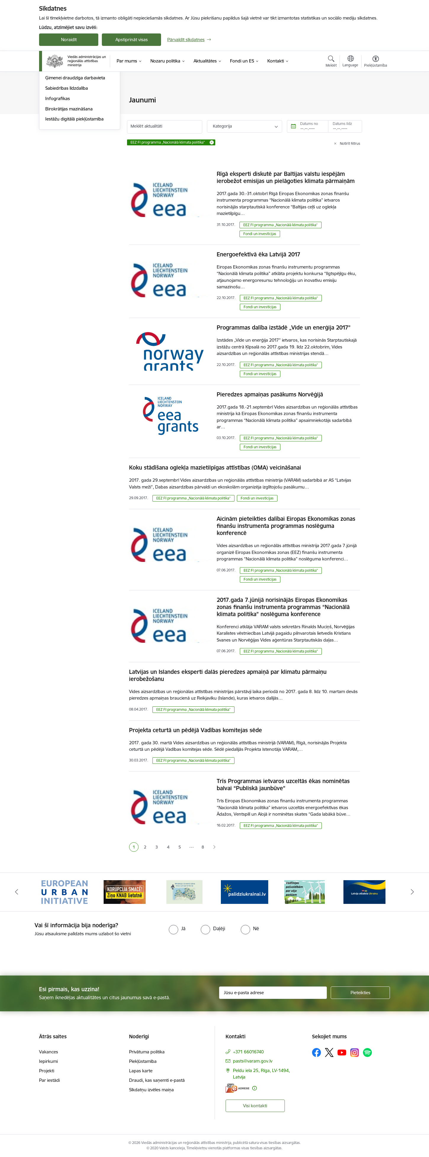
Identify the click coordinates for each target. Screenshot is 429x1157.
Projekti (46, 1071)
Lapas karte (140, 1071)
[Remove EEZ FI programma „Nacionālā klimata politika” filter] (212, 142)
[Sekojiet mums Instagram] (354, 1052)
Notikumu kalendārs (65, 100)
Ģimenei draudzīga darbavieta (75, 141)
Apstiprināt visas (131, 39)
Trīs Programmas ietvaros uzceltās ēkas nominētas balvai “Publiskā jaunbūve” (283, 784)
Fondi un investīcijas (259, 234)
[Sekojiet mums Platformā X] (329, 1052)
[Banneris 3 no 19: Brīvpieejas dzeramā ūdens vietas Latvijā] (184, 891)
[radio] (177, 928)
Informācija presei (63, 121)
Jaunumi (53, 110)
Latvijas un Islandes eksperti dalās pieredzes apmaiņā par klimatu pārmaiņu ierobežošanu (228, 675)
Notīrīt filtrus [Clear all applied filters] (350, 143)
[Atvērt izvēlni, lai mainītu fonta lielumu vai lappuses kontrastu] (375, 62)
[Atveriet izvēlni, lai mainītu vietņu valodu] (350, 62)
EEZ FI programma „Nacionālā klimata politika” (280, 225)
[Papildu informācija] (254, 1088)
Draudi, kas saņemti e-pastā (157, 1080)
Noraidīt (69, 39)
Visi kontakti (255, 1105)
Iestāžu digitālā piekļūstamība (74, 183)
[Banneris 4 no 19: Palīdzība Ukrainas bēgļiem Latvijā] (244, 891)
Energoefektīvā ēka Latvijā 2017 (258, 254)
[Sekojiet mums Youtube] (342, 1052)
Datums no (309, 123)
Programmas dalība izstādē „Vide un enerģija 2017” (284, 327)
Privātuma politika (147, 1052)
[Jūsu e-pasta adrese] (273, 992)
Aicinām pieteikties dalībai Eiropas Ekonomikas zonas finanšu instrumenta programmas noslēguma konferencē (286, 525)
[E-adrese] (237, 1088)
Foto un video (59, 131)
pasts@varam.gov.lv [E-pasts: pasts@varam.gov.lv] (252, 1061)
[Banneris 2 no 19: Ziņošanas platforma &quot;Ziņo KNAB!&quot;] (125, 891)
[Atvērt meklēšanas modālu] (331, 62)
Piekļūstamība (143, 1061)
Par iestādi (49, 1080)
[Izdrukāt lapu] (375, 97)
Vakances (48, 1052)
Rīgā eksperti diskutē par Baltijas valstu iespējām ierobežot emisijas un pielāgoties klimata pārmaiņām (286, 177)
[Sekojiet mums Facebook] (316, 1052)
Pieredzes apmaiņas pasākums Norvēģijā (270, 394)
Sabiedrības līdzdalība (66, 152)
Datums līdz (342, 123)
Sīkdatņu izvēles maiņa (151, 1089)
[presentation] (49, 953)
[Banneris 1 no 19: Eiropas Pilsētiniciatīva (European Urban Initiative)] (64, 891)
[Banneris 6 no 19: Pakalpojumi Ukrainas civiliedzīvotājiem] (364, 891)
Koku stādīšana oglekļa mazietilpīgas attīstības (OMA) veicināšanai (215, 467)
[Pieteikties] (360, 992)
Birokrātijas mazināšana (69, 172)
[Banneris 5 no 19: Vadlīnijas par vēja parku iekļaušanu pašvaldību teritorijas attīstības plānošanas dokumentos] (304, 891)
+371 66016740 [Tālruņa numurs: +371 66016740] (248, 1052)
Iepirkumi (48, 1061)
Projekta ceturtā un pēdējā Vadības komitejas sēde (195, 730)
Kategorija (222, 126)
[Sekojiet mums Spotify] (367, 1052)
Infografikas (57, 162)
